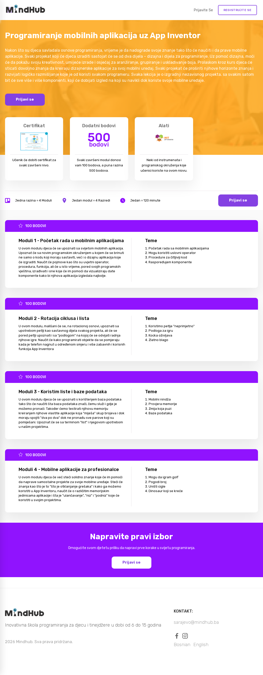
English (200, 644)
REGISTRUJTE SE (237, 10)
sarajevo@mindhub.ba (196, 622)
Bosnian (182, 644)
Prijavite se (203, 10)
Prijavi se (25, 99)
